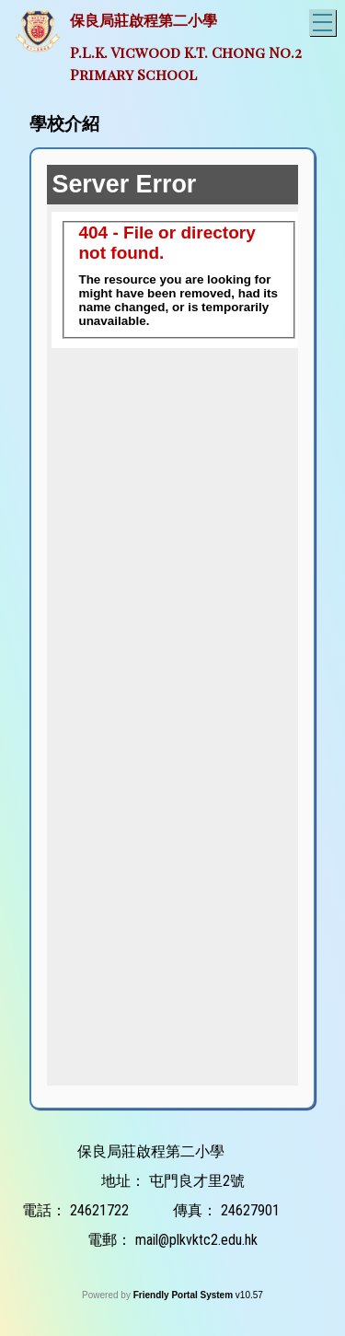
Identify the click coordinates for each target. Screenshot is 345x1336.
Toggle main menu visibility (324, 20)
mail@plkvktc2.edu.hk (196, 1240)
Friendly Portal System (184, 1295)
